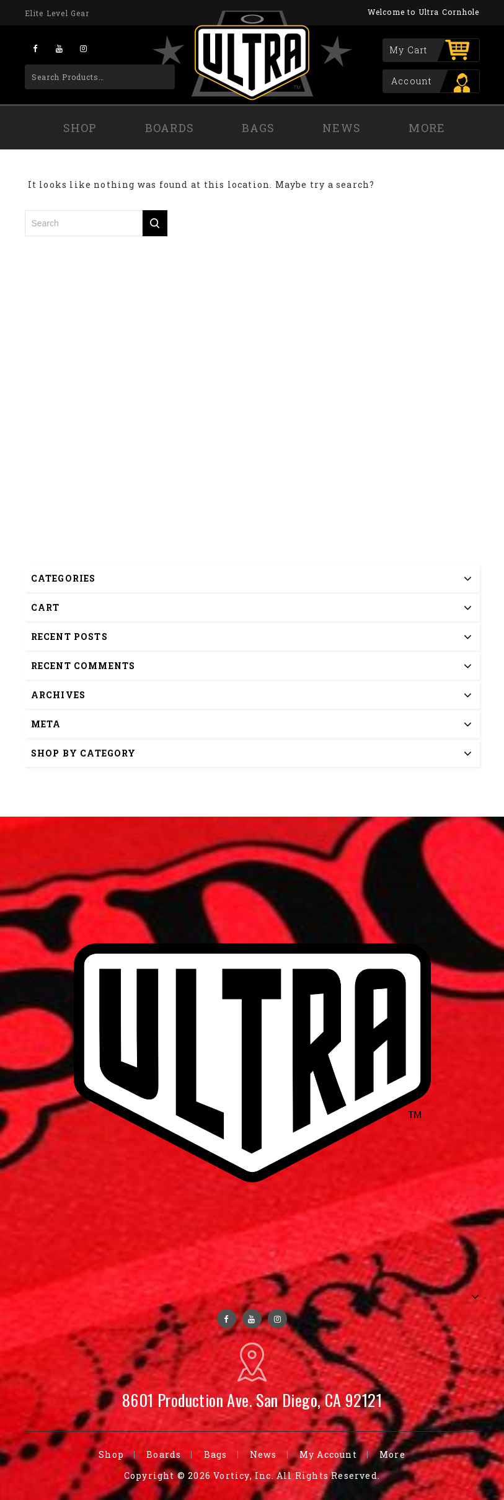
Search (157, 77)
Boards (169, 127)
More (427, 127)
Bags (258, 127)
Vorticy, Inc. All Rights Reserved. (296, 1475)
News (341, 127)
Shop (80, 127)
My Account (328, 1454)
